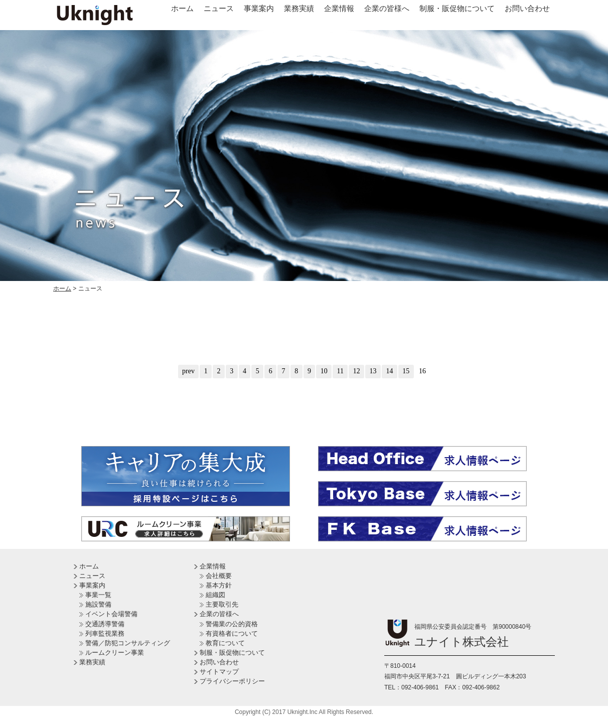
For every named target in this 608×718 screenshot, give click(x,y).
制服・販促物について (457, 8)
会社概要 (219, 576)
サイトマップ (219, 671)
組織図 (215, 595)
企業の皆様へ (386, 8)
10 (324, 371)
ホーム (182, 8)
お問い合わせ (527, 8)
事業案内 (259, 8)
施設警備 (98, 604)
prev (188, 371)
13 (373, 371)
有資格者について (232, 633)
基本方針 (219, 585)
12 (356, 371)
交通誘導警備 (104, 624)
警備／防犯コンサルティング (127, 643)
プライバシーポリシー (232, 681)
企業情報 (339, 8)
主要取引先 (222, 604)
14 (389, 371)
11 (340, 371)
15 (405, 371)
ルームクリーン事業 (114, 652)
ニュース (219, 8)
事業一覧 (98, 595)
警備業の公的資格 (232, 624)
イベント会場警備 (111, 614)
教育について (225, 643)
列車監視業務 (104, 633)
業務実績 (299, 8)
